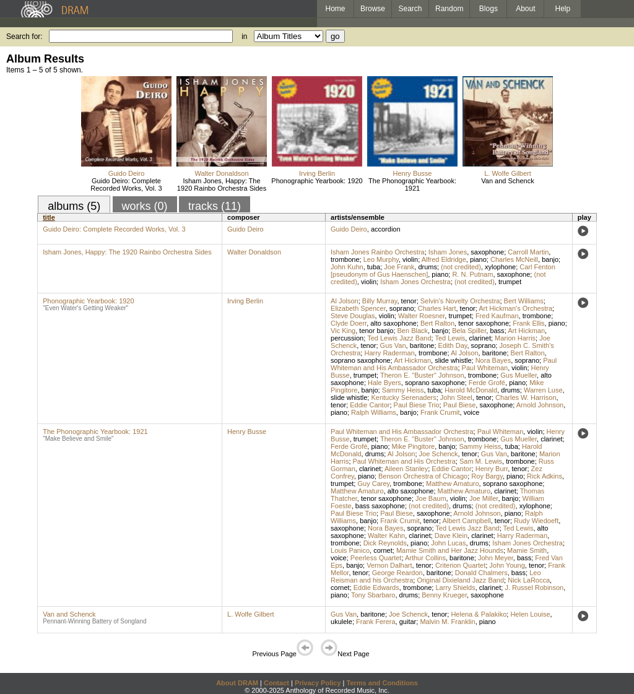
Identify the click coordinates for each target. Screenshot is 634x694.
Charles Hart (437, 308)
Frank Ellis (528, 323)
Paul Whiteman (485, 367)
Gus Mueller (518, 375)
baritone (422, 345)
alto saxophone (393, 323)
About (525, 8)
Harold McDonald (471, 390)
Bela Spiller (469, 330)
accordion (386, 229)
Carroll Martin (528, 252)
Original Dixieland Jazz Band (460, 580)
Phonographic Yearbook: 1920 (316, 180)
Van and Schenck (507, 180)
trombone (345, 259)
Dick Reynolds (385, 543)
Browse (372, 8)
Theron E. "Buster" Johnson (422, 375)
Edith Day (452, 345)
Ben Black (412, 330)
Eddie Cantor (369, 405)
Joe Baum (430, 498)
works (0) (145, 206)
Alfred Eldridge (444, 259)
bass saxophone (380, 506)
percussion (347, 338)
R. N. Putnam (472, 274)
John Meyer (495, 558)
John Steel (456, 397)
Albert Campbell (466, 520)
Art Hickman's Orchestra (515, 308)
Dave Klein (451, 535)
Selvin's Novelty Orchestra (460, 301)
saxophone (487, 252)
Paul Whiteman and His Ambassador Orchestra (444, 364)
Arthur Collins (425, 558)
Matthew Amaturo (452, 483)
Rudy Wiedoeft (536, 520)
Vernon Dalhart (389, 565)
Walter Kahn (386, 535)
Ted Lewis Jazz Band (399, 338)
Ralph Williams (373, 412)
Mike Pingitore (413, 446)
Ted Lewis (450, 338)
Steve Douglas (353, 315)
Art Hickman (526, 330)
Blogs (488, 8)
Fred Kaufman (497, 315)
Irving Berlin (317, 173)
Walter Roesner (421, 315)
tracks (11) (214, 206)
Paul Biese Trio (417, 405)
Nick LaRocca (529, 580)
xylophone (500, 267)
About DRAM (237, 683)
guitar (408, 621)
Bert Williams (524, 301)
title (49, 217)
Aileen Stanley (406, 468)
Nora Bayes (493, 360)
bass (497, 330)
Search (410, 8)
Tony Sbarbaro (373, 595)
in (244, 36)
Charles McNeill (514, 259)
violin (410, 259)
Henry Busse (412, 173)
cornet (383, 550)
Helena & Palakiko (478, 614)
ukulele (341, 621)
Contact (276, 683)
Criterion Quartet (460, 565)
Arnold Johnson (539, 405)
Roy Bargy (487, 476)
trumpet (509, 281)
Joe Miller (483, 498)
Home (335, 8)
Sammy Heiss (403, 390)
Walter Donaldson (221, 173)
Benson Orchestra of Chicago (422, 476)
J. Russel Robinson (534, 587)
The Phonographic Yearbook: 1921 (412, 184)
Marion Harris (515, 338)
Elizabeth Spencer (358, 308)
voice (472, 412)
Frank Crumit (440, 412)
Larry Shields (455, 587)
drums (427, 267)
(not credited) (461, 267)
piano (478, 259)
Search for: (24, 36)
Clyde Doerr (349, 323)
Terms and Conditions (382, 683)
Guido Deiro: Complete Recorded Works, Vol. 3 (126, 184)
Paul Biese (459, 405)
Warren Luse (543, 390)
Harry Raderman (389, 353)
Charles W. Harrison (525, 397)
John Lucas (448, 543)
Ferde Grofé (487, 382)
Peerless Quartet (376, 558)
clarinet (479, 338)
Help (563, 8)
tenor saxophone (483, 323)
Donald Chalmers (481, 572)
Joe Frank (399, 267)
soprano (401, 308)
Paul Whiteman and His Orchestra (404, 461)
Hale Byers (384, 382)
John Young (507, 565)
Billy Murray (379, 301)
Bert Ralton (437, 323)
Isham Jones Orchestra (415, 281)
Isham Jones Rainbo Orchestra (378, 252)
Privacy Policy (318, 683)
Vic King (343, 330)
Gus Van (393, 345)
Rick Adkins (544, 476)
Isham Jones (447, 252)
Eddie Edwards (376, 587)
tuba (373, 267)
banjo (550, 259)
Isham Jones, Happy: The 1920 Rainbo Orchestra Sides (221, 184)
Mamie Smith (527, 550)
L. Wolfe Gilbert (507, 173)
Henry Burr (492, 468)
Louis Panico (350, 550)
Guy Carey (373, 483)
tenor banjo (376, 330)
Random (449, 8)
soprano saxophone (361, 360)
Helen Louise (530, 614)
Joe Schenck (438, 454)
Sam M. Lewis (480, 461)
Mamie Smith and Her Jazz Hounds (449, 550)
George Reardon (397, 572)
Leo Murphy (381, 259)
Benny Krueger (444, 595)
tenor (409, 301)
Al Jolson (344, 301)
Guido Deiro (126, 173)
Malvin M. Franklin (447, 621)
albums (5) (74, 206)
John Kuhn (347, 267)
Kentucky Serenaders (403, 397)
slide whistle (453, 360)
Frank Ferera (376, 621)
